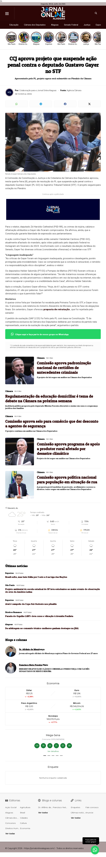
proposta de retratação (56, 309)
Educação (14, 25)
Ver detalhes (53, 751)
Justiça (87, 25)
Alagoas (55, 25)
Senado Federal (71, 25)
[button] (45, 755)
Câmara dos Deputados (35, 25)
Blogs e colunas (16, 640)
